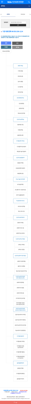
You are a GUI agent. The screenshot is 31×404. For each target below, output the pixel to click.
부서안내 (23, 14)
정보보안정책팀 (6, 51)
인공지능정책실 (20, 119)
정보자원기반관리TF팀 (21, 271)
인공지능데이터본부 (20, 277)
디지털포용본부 (20, 336)
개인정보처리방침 (23, 390)
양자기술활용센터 (20, 195)
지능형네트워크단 (20, 200)
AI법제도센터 (20, 135)
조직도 (8, 14)
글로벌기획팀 (20, 368)
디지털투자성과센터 (21, 146)
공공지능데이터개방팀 (20, 320)
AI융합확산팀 (20, 173)
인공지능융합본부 (20, 157)
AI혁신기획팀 (21, 244)
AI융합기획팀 (20, 163)
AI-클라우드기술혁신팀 (20, 189)
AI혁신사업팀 (21, 249)
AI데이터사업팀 (20, 288)
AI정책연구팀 (20, 124)
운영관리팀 (21, 108)
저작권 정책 (7, 392)
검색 (18, 25)
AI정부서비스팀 (20, 228)
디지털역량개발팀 (20, 352)
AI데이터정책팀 (20, 282)
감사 (17, 43)
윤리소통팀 (20, 81)
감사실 (17, 47)
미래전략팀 (20, 130)
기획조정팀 (20, 71)
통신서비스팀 (21, 211)
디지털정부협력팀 (20, 373)
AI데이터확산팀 (20, 293)
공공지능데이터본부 (20, 309)
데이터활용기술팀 (20, 303)
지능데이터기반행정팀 (20, 330)
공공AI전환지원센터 (20, 168)
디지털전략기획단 (20, 141)
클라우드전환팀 (21, 266)
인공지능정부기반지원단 (20, 255)
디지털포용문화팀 (20, 357)
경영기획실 (20, 65)
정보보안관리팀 (21, 113)
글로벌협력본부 (20, 363)
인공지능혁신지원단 (20, 239)
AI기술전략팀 (20, 184)
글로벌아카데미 (20, 379)
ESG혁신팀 (20, 76)
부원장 (6, 47)
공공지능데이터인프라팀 (20, 325)
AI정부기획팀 (20, 222)
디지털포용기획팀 (20, 341)
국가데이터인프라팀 (20, 298)
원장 (6, 43)
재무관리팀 (20, 92)
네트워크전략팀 (21, 206)
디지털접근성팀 (20, 346)
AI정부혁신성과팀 (20, 233)
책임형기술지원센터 (21, 151)
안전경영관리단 (20, 98)
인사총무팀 (20, 87)
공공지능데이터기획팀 (20, 314)
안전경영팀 (21, 103)
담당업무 (6, 22)
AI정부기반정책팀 (21, 261)
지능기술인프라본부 (20, 179)
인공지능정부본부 (20, 217)
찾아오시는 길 (14, 392)
